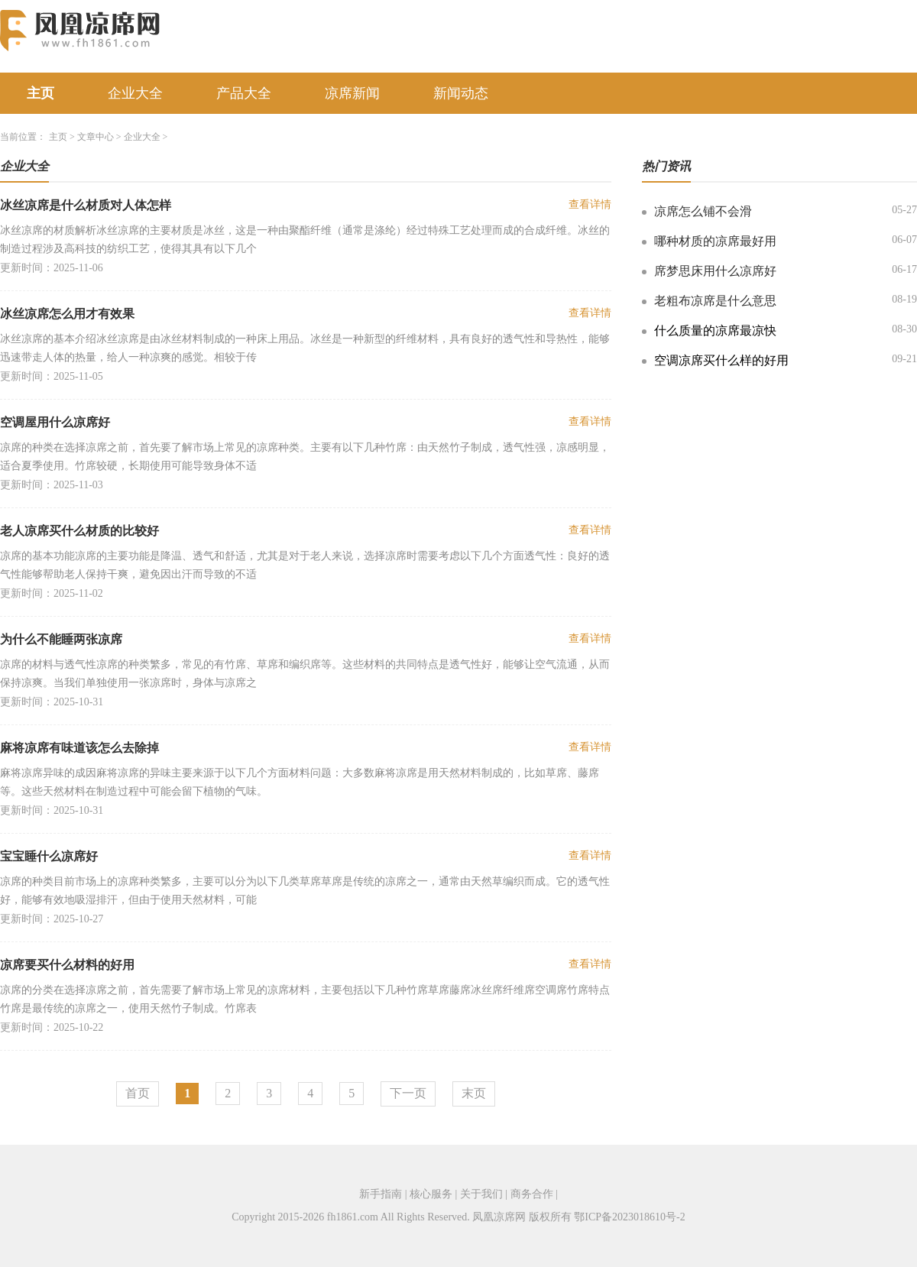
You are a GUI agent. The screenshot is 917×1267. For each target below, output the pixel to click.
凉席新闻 (352, 93)
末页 (474, 1093)
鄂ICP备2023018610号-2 (629, 1217)
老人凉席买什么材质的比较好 (79, 530)
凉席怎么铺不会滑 (703, 211)
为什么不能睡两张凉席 (61, 639)
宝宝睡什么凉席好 (49, 856)
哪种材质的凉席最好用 (715, 241)
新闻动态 (460, 93)
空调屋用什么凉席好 (55, 422)
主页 (40, 93)
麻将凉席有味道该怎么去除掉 (79, 747)
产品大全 (243, 93)
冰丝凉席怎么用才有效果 (67, 313)
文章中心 (95, 136)
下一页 (408, 1093)
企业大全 (135, 93)
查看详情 (590, 204)
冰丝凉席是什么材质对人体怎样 (85, 205)
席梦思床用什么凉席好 (715, 270)
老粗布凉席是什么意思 (715, 300)
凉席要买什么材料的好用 (67, 964)
